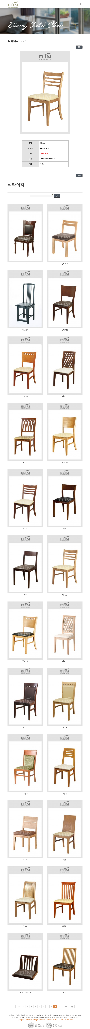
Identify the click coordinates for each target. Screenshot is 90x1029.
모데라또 (65, 330)
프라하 (25, 926)
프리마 (25, 462)
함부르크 (65, 264)
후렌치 (64, 793)
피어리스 (65, 926)
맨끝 (71, 1006)
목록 (79, 47)
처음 (18, 1006)
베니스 (25, 528)
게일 (64, 860)
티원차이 (25, 330)
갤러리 (64, 992)
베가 (64, 528)
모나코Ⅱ (25, 396)
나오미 (25, 264)
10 (60, 1006)
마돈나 (25, 793)
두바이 (25, 860)
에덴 (25, 595)
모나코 (25, 727)
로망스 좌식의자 (25, 992)
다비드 (64, 396)
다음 (65, 1006)
